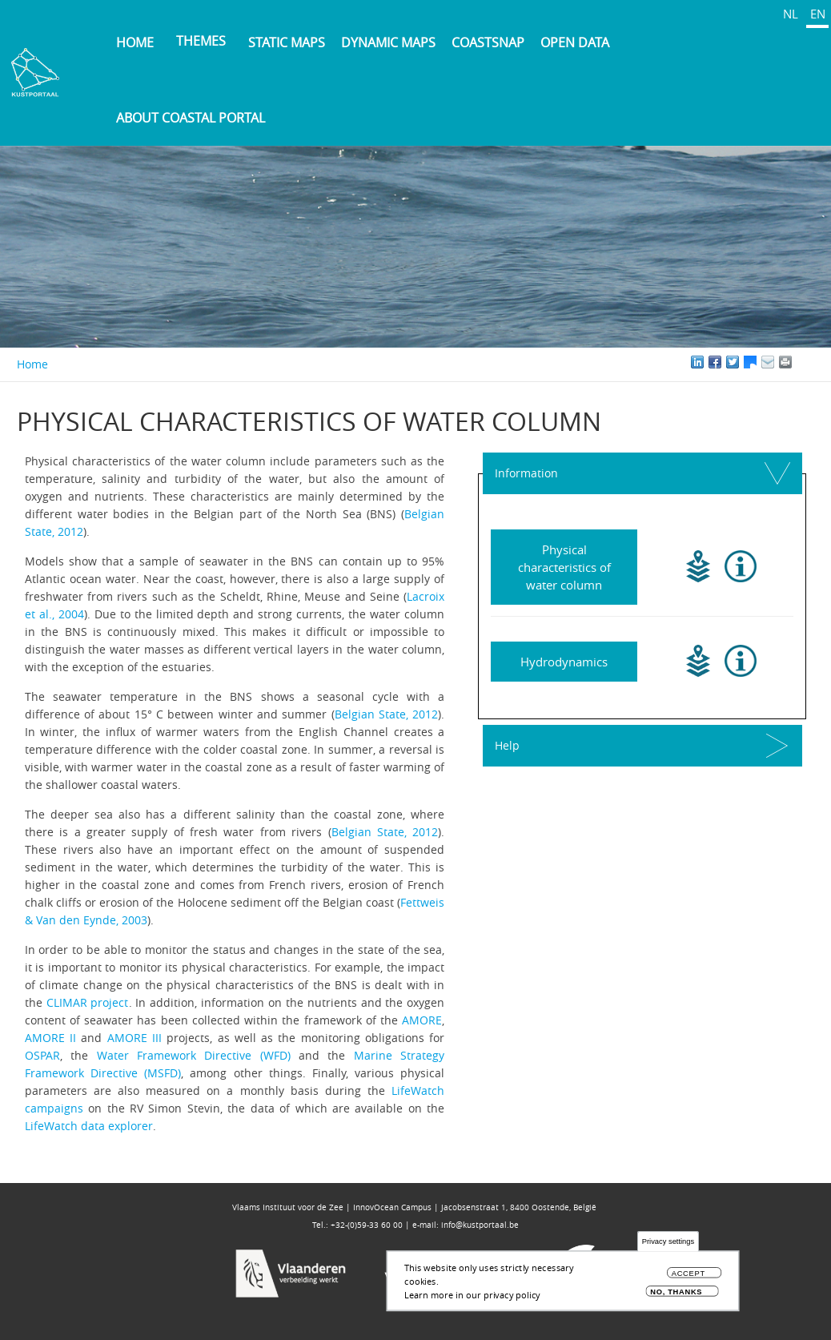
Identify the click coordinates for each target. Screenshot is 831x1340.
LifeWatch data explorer (89, 1125)
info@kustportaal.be (480, 1225)
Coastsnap (488, 42)
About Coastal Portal (190, 118)
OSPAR (42, 1055)
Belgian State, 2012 (387, 714)
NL (790, 14)
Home (135, 42)
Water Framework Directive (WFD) (194, 1055)
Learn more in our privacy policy (472, 1295)
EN (817, 14)
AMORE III (134, 1037)
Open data (574, 42)
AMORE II (50, 1037)
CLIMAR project (87, 1002)
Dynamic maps (388, 42)
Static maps (286, 42)
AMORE (422, 1020)
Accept (688, 1274)
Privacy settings (668, 1241)
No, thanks (676, 1291)
